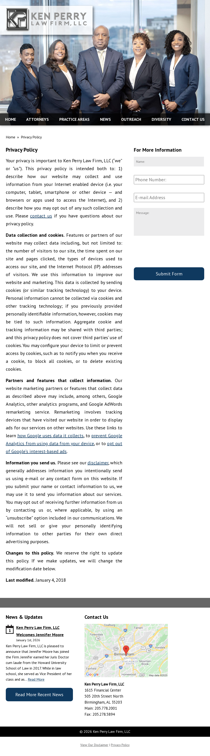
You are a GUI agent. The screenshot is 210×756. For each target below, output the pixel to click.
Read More (36, 679)
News (105, 119)
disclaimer (98, 463)
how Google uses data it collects (50, 436)
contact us (41, 216)
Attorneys (37, 119)
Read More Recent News (39, 695)
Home (10, 119)
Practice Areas (74, 119)
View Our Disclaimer (94, 745)
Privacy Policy (120, 745)
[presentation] (169, 252)
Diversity (161, 119)
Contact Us (193, 119)
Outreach (131, 119)
